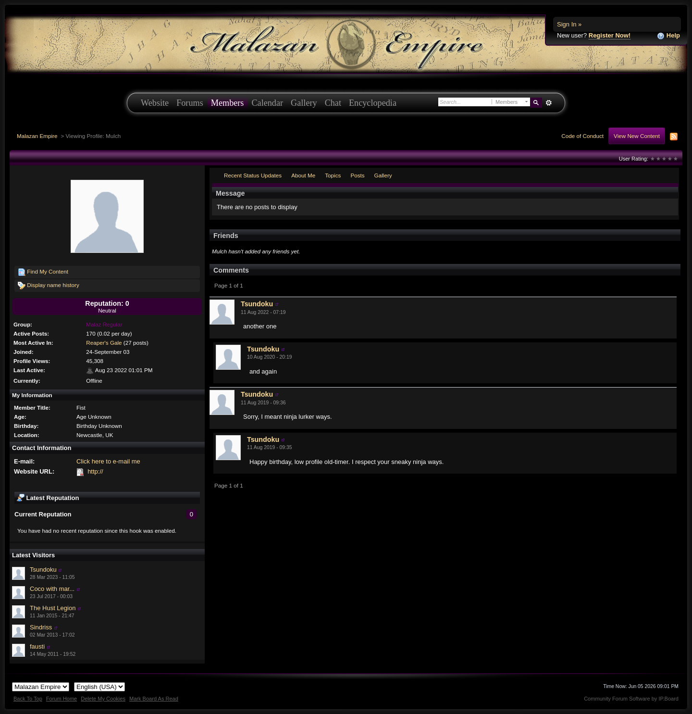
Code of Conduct (582, 136)
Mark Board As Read (153, 698)
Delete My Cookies (103, 698)
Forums (189, 103)
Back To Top (27, 698)
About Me (303, 175)
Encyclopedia (372, 103)
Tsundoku (43, 569)
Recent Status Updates (253, 175)
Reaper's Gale (104, 342)
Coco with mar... (52, 588)
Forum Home (61, 698)
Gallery (304, 103)
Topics (333, 175)
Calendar (267, 103)
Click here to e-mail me (108, 461)
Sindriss (41, 627)
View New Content (637, 136)
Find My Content (43, 272)
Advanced (549, 103)
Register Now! (609, 35)
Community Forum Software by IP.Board (631, 698)
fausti (37, 646)
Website (155, 103)
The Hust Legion (52, 608)
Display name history (48, 285)
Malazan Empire (37, 136)
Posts (357, 175)
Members (227, 103)
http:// (95, 471)
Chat (333, 103)
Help (668, 36)
